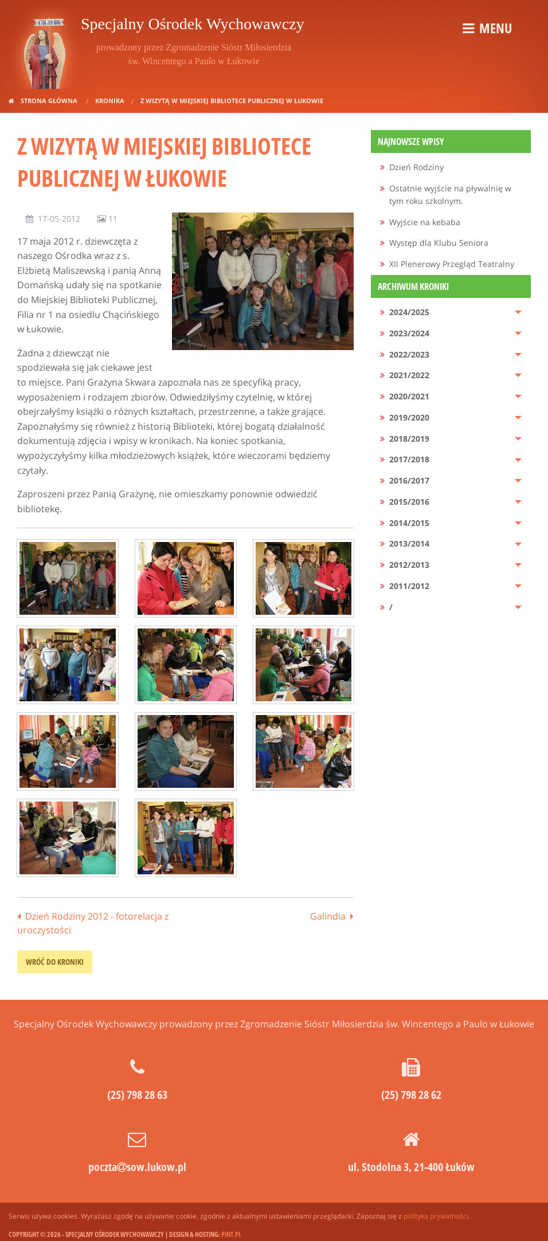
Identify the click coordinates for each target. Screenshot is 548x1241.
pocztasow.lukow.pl (137, 1167)
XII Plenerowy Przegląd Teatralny (451, 263)
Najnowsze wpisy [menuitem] (411, 141)
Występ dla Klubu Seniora (438, 242)
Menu (495, 27)
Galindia (328, 916)
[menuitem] (451, 167)
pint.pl (231, 1234)
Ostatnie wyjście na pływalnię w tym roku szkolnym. (450, 194)
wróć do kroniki (55, 961)
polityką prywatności (436, 1216)
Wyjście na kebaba (424, 222)
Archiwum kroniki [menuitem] (413, 286)
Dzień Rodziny (416, 167)
